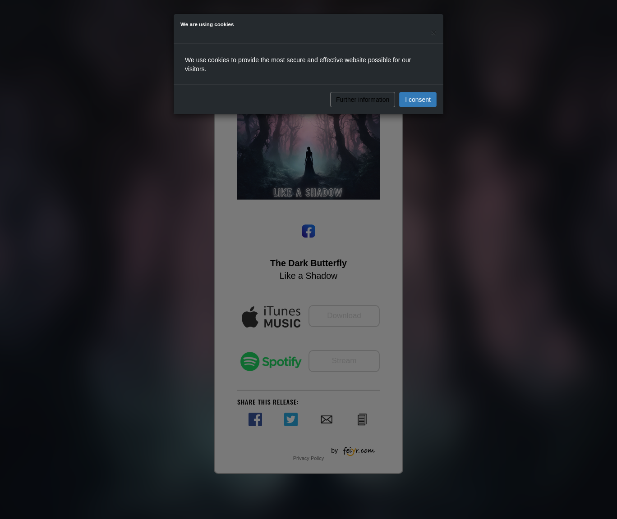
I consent (418, 99)
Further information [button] (362, 99)
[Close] (434, 32)
